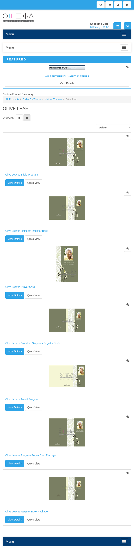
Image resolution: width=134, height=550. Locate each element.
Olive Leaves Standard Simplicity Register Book (32, 343)
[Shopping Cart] (109, 4)
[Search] (127, 25)
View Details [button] (15, 182)
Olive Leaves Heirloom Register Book (26, 231)
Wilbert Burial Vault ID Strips (67, 76)
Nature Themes (53, 99)
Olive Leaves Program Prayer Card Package (30, 455)
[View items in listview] (19, 117)
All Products (12, 99)
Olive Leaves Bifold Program (21, 174)
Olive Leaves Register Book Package (26, 511)
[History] (101, 4)
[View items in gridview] (26, 117)
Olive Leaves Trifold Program (22, 399)
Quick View (33, 182)
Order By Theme (31, 99)
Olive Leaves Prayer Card (20, 287)
